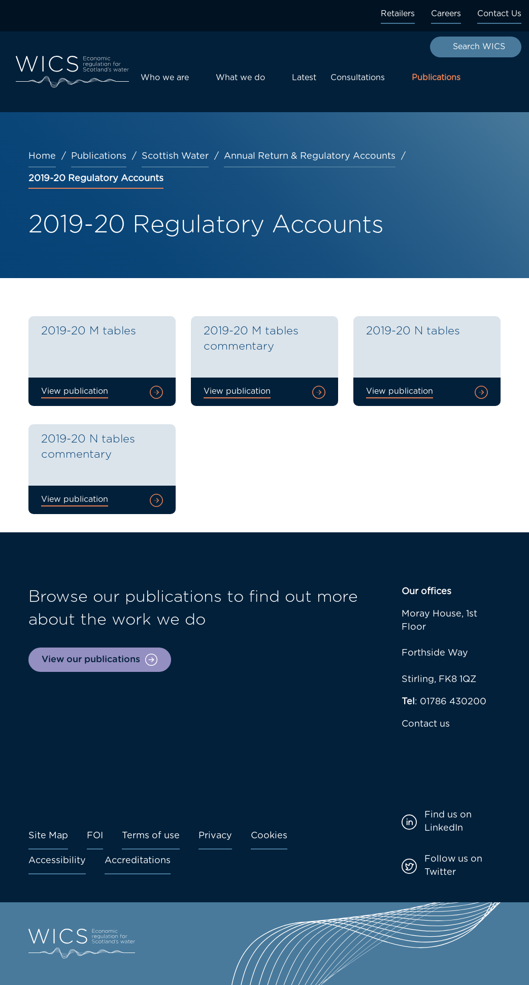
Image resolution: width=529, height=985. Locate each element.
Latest (304, 78)
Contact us (426, 724)
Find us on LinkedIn (448, 821)
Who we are (165, 78)
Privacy (215, 835)
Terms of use (151, 835)
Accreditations (138, 860)
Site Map (48, 835)
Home (42, 156)
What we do (240, 78)
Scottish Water (175, 156)
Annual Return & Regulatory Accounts (309, 156)
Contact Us (499, 14)
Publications (436, 78)
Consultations (357, 78)
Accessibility (57, 860)
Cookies (269, 835)
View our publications (91, 659)
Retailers (398, 14)
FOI (95, 835)
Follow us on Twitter (453, 866)
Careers (446, 14)
